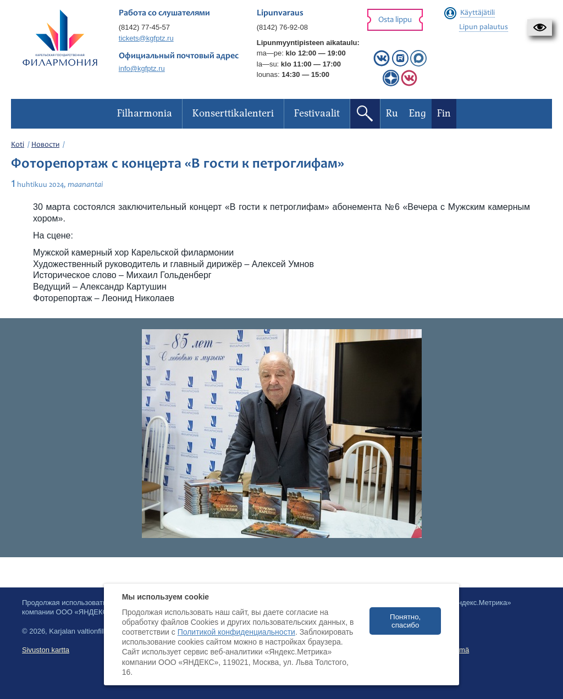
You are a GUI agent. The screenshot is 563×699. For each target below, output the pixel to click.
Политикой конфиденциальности (236, 632)
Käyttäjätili (477, 13)
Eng (417, 113)
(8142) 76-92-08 (282, 27)
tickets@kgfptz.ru (146, 38)
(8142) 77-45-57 (144, 27)
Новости (45, 145)
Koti (17, 145)
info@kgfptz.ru (142, 68)
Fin (444, 113)
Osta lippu (395, 20)
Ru (392, 113)
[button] (539, 27)
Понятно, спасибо (405, 621)
